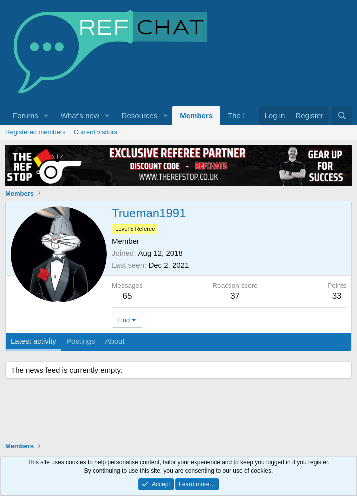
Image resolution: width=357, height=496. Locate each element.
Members (196, 115)
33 (337, 296)
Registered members (35, 132)
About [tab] (114, 341)
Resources (140, 115)
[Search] (342, 115)
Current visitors (95, 132)
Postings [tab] (80, 341)
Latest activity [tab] (33, 341)
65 (127, 296)
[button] (46, 115)
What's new (80, 115)
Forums (25, 115)
